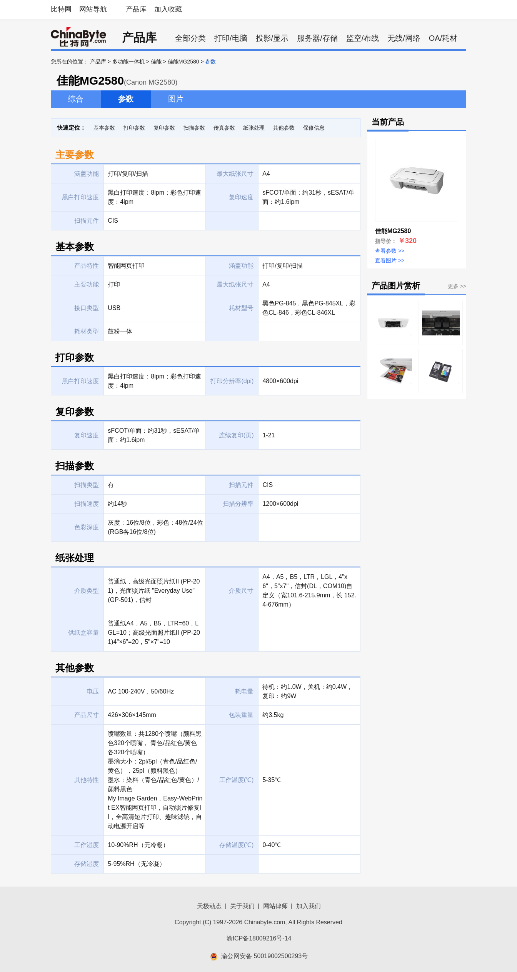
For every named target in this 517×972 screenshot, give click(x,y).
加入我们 (308, 906)
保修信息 (314, 128)
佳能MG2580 (183, 61)
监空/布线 (362, 38)
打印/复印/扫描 (282, 265)
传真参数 (224, 128)
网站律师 (275, 906)
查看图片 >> (389, 260)
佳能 (156, 61)
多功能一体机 (128, 61)
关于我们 (242, 906)
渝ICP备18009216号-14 (259, 938)
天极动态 (209, 906)
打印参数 (134, 128)
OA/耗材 (443, 38)
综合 (75, 99)
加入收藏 (168, 9)
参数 (125, 99)
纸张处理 (254, 128)
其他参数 (284, 128)
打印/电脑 (230, 38)
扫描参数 (194, 128)
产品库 (136, 9)
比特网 (61, 9)
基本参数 (104, 128)
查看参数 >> (389, 251)
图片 (175, 99)
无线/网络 (403, 38)
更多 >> (457, 286)
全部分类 (190, 38)
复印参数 (164, 128)
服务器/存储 (317, 38)
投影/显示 (272, 38)
